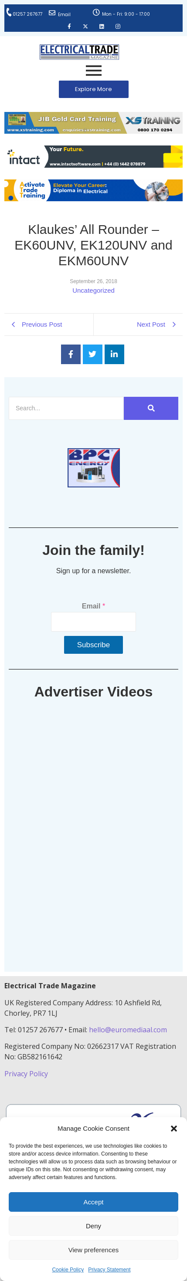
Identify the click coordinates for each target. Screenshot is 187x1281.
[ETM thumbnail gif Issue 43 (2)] (94, 485)
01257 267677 (27, 14)
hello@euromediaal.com (128, 1029)
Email (64, 14)
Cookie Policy (68, 1270)
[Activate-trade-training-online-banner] (93, 199)
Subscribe (93, 645)
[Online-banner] (93, 165)
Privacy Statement (109, 1270)
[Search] (66, 408)
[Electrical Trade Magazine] (79, 52)
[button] (174, 1128)
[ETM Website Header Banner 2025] (93, 131)
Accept (94, 1202)
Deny (93, 1226)
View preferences (93, 1250)
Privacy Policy (27, 1073)
